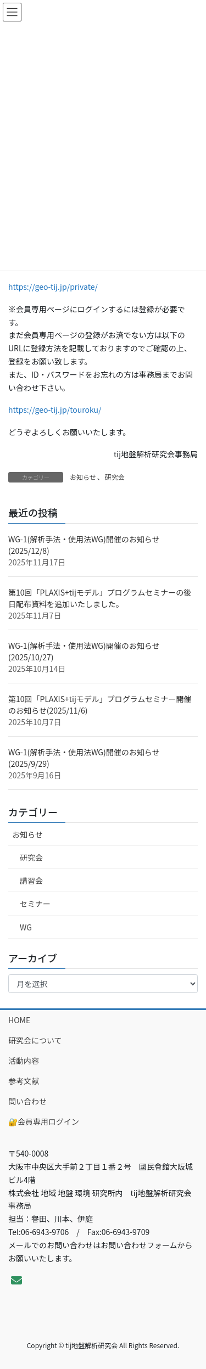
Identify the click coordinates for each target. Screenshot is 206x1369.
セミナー (35, 903)
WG (26, 927)
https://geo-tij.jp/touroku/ (54, 409)
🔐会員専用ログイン (43, 1121)
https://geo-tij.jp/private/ (53, 286)
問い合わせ (27, 1101)
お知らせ (83, 476)
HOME (19, 1019)
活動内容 (23, 1060)
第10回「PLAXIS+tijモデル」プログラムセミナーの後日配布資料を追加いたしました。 (99, 598)
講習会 (31, 880)
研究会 (115, 476)
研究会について (35, 1040)
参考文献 (23, 1080)
